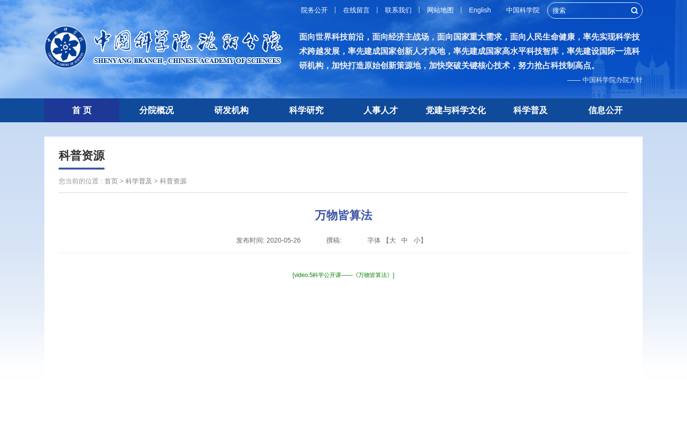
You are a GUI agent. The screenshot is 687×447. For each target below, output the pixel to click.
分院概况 (156, 110)
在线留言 (356, 10)
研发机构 (231, 110)
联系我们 (398, 10)
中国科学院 (523, 10)
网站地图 (440, 10)
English (480, 10)
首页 (111, 181)
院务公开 (314, 10)
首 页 (82, 110)
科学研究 (306, 110)
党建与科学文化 (456, 110)
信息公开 (605, 110)
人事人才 (381, 110)
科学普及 (530, 110)
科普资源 (81, 155)
